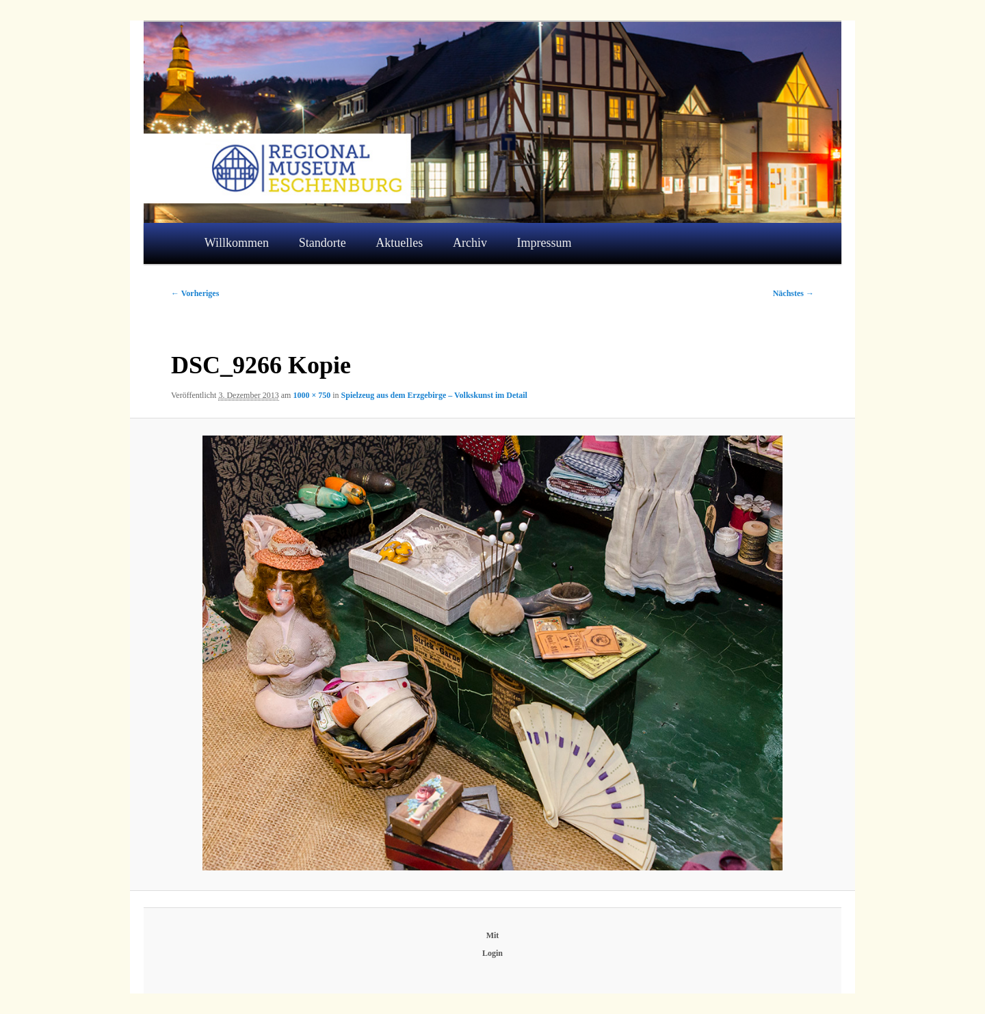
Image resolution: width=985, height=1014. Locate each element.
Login (492, 953)
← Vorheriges (195, 293)
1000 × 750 (311, 395)
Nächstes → (793, 293)
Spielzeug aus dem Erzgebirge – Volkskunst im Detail (434, 395)
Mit (492, 935)
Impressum (544, 243)
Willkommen (237, 243)
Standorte (322, 243)
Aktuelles (399, 243)
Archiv (470, 243)
